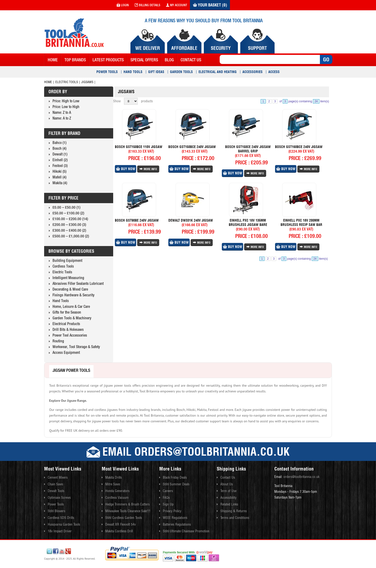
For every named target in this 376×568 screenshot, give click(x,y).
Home (53, 59)
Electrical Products (66, 323)
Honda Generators (117, 491)
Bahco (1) (59, 142)
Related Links (229, 504)
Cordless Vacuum (117, 497)
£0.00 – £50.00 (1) (66, 207)
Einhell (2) (60, 160)
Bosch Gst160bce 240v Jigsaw (299, 147)
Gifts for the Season (67, 312)
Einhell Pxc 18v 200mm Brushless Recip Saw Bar (301, 222)
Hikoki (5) (59, 171)
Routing (58, 341)
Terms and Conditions (234, 518)
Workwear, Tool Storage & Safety (76, 346)
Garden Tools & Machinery (72, 318)
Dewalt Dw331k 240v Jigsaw (190, 220)
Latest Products (108, 59)
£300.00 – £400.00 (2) (69, 230)
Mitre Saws (112, 484)
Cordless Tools (63, 266)
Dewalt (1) (60, 154)
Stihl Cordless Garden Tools (123, 518)
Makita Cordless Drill (119, 531)
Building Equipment (67, 260)
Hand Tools (132, 72)
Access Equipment (66, 352)
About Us (226, 484)
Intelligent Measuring (68, 277)
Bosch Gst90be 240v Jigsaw (137, 220)
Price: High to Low (66, 101)
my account (176, 5)
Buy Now (125, 169)
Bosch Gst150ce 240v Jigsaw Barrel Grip (248, 149)
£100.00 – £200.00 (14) (70, 219)
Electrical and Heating (218, 72)
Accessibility (228, 497)
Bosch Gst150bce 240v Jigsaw (192, 147)
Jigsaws (87, 82)
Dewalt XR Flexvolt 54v (120, 524)
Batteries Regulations (177, 524)
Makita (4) (60, 183)
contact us (191, 59)
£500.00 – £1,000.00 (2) (71, 236)
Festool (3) (60, 165)
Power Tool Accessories (70, 335)
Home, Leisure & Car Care (71, 306)
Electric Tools (66, 82)
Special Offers (144, 59)
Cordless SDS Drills (61, 518)
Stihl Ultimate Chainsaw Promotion (186, 531)
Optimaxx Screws (59, 497)
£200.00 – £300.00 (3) (69, 224)
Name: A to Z (62, 118)
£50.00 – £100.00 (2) (68, 213)
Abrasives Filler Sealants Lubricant (78, 283)
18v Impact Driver (60, 531)
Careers (168, 491)
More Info (148, 169)
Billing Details (147, 5)
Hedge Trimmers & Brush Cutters (127, 504)
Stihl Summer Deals (176, 484)
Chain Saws (55, 484)
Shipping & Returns (233, 511)
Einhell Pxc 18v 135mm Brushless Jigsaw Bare (248, 222)
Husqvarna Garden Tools (64, 524)
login (123, 5)
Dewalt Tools (56, 491)
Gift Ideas (156, 72)
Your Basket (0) (210, 5)
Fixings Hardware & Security (73, 295)
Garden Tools (181, 72)
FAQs (166, 497)
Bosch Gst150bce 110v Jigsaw (138, 147)
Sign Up (168, 504)
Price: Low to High (66, 106)
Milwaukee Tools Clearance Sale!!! (127, 511)
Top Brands (75, 59)
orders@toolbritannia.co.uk (301, 477)
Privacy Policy (172, 511)
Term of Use (228, 491)
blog (169, 59)
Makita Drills (113, 477)
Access (274, 72)
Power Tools (107, 72)
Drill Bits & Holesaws (68, 329)
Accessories (252, 72)
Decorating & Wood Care (70, 289)
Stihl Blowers (56, 511)
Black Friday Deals (175, 477)
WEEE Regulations (175, 518)
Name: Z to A (62, 112)
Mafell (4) (59, 177)
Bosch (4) (59, 148)
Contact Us (227, 477)
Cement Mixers (58, 477)
